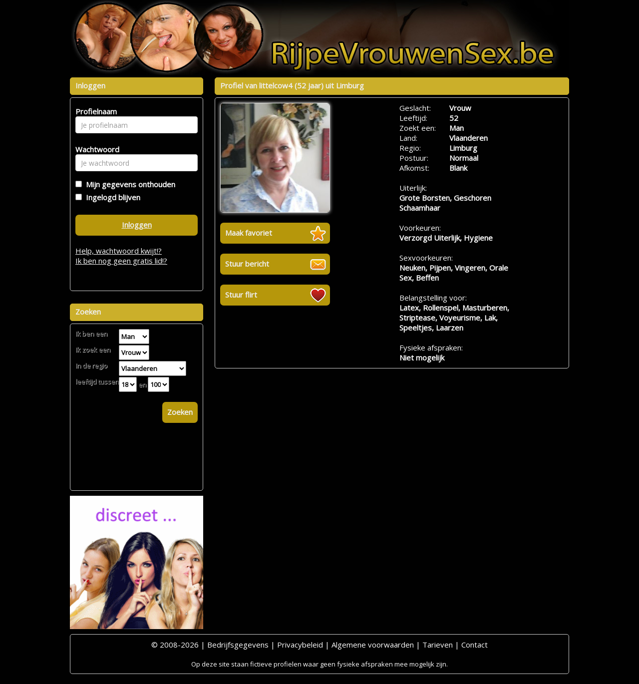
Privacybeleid (300, 645)
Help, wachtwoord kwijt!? (118, 251)
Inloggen (137, 225)
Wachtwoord (94, 149)
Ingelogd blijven (111, 197)
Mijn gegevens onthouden (128, 184)
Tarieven (437, 645)
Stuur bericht (247, 264)
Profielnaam (94, 111)
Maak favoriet (248, 233)
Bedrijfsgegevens (238, 645)
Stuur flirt (241, 295)
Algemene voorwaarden (372, 645)
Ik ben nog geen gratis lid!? (121, 261)
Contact (474, 645)
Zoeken (180, 412)
